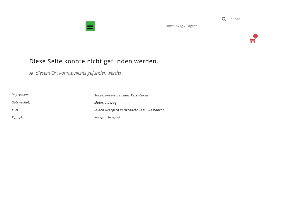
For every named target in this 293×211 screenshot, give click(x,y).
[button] (90, 26)
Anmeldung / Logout (181, 26)
